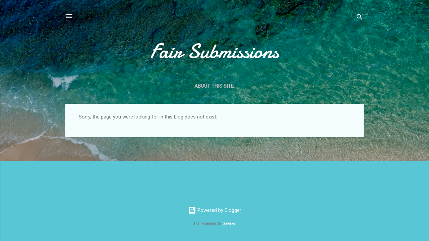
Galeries (229, 223)
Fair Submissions (214, 51)
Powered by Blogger (214, 210)
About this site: (214, 86)
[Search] (360, 18)
